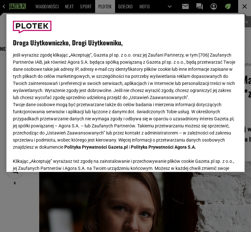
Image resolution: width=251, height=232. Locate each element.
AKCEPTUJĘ (216, 159)
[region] (125, 93)
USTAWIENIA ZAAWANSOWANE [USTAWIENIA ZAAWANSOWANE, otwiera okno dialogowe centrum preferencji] (54, 159)
